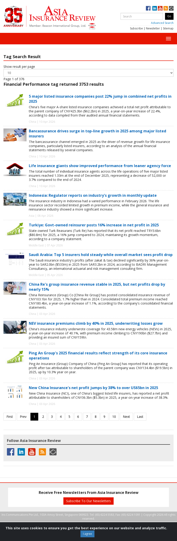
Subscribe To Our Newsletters (88, 501)
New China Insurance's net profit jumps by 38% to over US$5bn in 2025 (93, 387)
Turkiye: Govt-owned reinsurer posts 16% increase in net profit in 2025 (94, 225)
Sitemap (168, 28)
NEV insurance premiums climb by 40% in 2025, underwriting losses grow (96, 323)
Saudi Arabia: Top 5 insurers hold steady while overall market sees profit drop (101, 254)
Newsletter (153, 28)
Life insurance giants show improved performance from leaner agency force (100, 165)
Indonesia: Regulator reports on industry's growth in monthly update (93, 195)
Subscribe (136, 28)
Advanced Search (162, 23)
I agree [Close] (87, 534)
